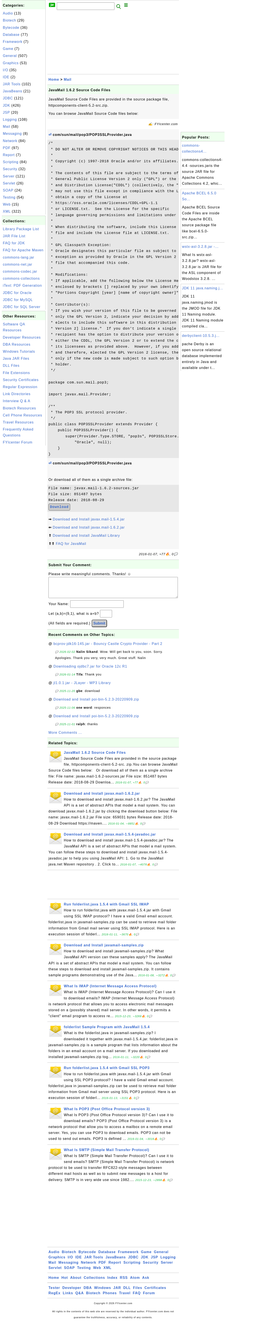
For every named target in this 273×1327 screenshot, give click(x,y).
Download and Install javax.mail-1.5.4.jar (89, 519)
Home (53, 79)
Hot (64, 1282)
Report (9, 155)
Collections (94, 1282)
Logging (10, 119)
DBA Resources (16, 344)
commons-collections (21, 278)
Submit (99, 628)
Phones (110, 1297)
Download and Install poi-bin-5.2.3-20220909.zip (96, 704)
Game (8, 49)
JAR (117, 1292)
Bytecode (11, 27)
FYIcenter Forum (17, 442)
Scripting (10, 162)
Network (10, 141)
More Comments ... (65, 737)
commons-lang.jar (18, 257)
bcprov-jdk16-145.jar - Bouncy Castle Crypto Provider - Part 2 (108, 648)
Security (10, 169)
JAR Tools (12, 84)
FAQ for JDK (14, 243)
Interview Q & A (16, 401)
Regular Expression (20, 387)
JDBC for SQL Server (21, 307)
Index (112, 1282)
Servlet (9, 183)
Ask (145, 1282)
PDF (7, 148)
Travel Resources (18, 422)
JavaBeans (12, 91)
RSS (124, 1282)
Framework (12, 42)
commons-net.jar (17, 264)
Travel (124, 1297)
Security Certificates (21, 380)
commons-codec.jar (20, 271)
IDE (6, 77)
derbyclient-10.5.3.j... (201, 336)
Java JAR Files (16, 358)
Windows (102, 1292)
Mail (6, 126)
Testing (9, 197)
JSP (6, 112)
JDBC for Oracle (17, 293)
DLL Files (11, 365)
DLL (127, 1292)
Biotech (9, 20)
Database (11, 35)
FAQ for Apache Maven (23, 250)
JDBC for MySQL (18, 300)
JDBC (8, 98)
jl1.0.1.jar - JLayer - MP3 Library (82, 687)
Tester (54, 1292)
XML (7, 211)
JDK (6, 105)
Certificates (155, 1292)
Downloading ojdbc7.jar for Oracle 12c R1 (90, 671)
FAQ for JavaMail (71, 544)
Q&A (79, 1297)
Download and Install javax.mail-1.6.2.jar (89, 527)
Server (8, 176)
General (10, 56)
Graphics (11, 63)
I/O (5, 70)
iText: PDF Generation (22, 285)
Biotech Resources (19, 408)
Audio (8, 13)
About (75, 1282)
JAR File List (14, 236)
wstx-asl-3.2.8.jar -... (200, 246)
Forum (149, 1297)
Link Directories (16, 394)
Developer (71, 1292)
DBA (88, 1292)
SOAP (8, 190)
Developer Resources (22, 337)
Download (59, 507)
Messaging (12, 133)
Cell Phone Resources (22, 415)
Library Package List (21, 229)
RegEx (54, 1297)
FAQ (137, 1297)
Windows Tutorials (19, 351)
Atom (135, 1282)
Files (137, 1292)
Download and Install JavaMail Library (86, 535)
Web (7, 204)
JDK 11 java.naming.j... (202, 288)
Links (68, 1297)
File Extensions (16, 373)
